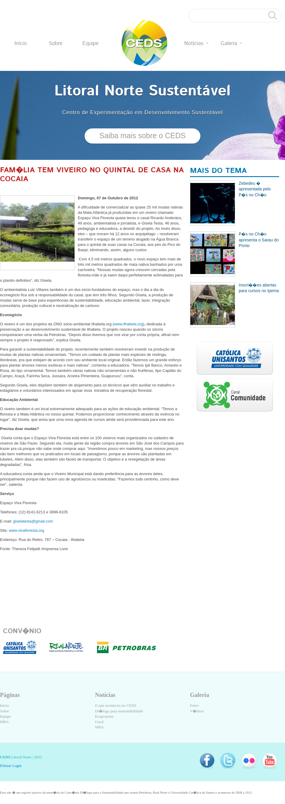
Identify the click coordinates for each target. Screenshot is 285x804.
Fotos (194, 705)
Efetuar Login (11, 765)
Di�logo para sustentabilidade (119, 711)
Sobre (55, 43)
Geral (99, 721)
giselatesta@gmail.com (33, 521)
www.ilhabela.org (128, 324)
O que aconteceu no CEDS (115, 705)
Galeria (231, 43)
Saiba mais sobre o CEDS (142, 135)
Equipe (91, 43)
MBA (4, 721)
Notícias (196, 43)
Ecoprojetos (104, 716)
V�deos (197, 711)
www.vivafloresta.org (27, 530)
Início (21, 43)
